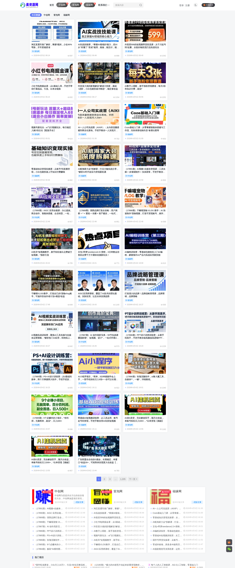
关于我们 (94, 547)
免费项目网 (56, 532)
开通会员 (208, 5)
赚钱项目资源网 (154, 532)
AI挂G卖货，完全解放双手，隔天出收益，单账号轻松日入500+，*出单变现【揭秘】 (93, 329)
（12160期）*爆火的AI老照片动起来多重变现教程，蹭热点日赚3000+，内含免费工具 (133, 431)
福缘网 (169, 90)
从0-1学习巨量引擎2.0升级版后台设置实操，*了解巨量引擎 (178, 456)
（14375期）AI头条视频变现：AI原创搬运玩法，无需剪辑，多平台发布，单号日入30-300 (77, 448)
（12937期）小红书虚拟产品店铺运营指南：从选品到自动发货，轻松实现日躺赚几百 (133, 456)
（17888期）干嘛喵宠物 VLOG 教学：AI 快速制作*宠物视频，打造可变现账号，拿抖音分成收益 (139, 167)
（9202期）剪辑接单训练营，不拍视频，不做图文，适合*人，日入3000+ (185, 516)
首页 (51, 5)
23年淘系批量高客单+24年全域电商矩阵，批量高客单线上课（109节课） (185, 440)
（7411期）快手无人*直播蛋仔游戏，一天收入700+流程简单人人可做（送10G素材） (75, 456)
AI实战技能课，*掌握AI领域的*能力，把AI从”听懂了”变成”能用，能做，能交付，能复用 (95, 46)
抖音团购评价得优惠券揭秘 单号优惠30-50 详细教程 (175, 448)
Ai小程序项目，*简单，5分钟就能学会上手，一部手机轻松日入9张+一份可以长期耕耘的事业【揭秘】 (95, 289)
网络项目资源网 (136, 532)
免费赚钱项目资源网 (39, 532)
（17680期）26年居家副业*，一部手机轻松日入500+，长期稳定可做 (183, 491)
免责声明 (73, 547)
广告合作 (84, 547)
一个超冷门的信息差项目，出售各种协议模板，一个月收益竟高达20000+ (69, 491)
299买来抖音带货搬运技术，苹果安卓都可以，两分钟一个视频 (122, 483)
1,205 (122, 346)
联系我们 (104, 5)
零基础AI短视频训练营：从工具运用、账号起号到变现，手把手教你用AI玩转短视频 (50, 329)
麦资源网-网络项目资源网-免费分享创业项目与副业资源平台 (108, 551)
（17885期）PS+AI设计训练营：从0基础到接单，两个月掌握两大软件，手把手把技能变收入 (50, 289)
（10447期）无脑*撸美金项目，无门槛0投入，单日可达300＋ (122, 516)
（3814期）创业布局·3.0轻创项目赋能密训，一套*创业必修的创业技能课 (69, 483)
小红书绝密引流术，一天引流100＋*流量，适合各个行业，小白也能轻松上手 (129, 499)
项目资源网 (169, 532)
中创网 (169, 131)
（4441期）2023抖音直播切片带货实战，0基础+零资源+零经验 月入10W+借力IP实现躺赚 (77, 440)
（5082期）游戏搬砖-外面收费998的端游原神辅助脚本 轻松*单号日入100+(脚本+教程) (133, 465)
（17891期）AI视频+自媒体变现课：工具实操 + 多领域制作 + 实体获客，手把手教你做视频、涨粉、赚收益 (184, 127)
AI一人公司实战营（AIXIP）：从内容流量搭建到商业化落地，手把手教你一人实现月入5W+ (183, 87)
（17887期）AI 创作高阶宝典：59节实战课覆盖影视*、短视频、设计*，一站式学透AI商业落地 (139, 248)
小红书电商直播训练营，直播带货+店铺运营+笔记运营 (60, 508)
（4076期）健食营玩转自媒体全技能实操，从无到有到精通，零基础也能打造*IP (130, 440)
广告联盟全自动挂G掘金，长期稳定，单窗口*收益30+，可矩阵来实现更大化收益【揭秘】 (184, 329)
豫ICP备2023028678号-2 (78, 553)
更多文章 (79, 369)
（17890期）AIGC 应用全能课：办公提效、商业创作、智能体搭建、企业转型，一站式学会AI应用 (50, 167)
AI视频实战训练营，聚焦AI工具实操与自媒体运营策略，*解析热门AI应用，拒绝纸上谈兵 (95, 248)
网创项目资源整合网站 (116, 532)
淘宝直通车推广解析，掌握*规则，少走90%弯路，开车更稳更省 (123, 375)
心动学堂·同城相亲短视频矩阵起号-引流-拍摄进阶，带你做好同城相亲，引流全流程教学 (134, 491)
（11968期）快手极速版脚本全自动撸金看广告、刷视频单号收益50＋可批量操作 (131, 448)
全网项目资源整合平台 (75, 532)
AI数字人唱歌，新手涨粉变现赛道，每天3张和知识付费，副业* (123, 398)
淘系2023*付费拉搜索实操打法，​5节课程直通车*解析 (118, 508)
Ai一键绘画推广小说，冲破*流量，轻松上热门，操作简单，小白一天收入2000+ (72, 499)
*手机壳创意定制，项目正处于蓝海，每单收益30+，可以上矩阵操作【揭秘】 (187, 483)
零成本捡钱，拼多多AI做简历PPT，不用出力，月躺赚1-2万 (180, 411)
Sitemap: (105, 547)
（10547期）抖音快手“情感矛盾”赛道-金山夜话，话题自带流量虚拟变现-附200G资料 (74, 465)
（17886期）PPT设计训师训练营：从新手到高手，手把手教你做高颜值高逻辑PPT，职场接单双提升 (183, 248)
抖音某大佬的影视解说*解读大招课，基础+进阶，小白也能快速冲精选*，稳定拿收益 (50, 87)
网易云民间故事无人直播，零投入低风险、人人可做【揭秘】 (63, 516)
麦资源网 (181, 532)
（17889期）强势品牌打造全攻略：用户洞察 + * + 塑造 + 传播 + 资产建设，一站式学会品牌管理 (94, 167)
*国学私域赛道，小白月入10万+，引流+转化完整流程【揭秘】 (64, 431)
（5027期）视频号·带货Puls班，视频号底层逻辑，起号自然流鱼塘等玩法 (185, 499)
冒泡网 (35, 50)
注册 (187, 5)
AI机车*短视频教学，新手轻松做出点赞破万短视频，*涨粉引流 (123, 407)
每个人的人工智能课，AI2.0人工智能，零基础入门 (174, 431)
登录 (181, 5)
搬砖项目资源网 (95, 532)
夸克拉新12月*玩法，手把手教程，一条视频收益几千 (176, 508)
